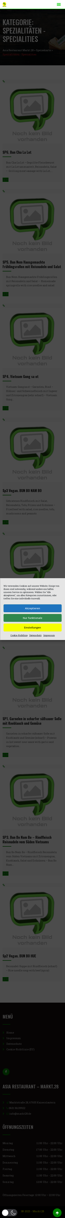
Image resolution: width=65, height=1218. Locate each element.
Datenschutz (35, 635)
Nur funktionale (32, 618)
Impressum (49, 635)
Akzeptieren (32, 608)
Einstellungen (32, 627)
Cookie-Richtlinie (19, 635)
